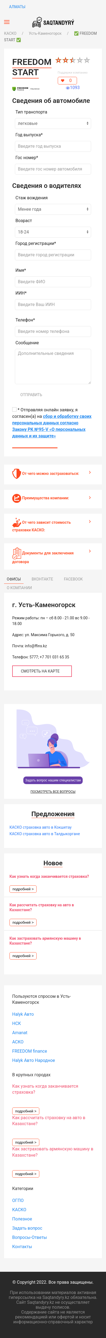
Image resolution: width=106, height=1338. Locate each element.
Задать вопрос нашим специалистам (53, 780)
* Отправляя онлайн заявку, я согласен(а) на (51, 422)
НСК (16, 1023)
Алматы (16, 7)
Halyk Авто (23, 1014)
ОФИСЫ (14, 579)
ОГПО (18, 1200)
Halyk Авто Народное (33, 1060)
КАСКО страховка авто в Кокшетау (40, 827)
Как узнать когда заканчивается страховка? (49, 876)
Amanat (19, 1032)
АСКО (18, 1041)
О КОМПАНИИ (19, 588)
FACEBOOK (73, 579)
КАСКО (10, 33)
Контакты (22, 1246)
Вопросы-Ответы (29, 1237)
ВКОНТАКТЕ (42, 579)
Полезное (22, 1219)
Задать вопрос (27, 1228)
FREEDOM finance (29, 1051)
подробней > (23, 889)
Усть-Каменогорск (45, 33)
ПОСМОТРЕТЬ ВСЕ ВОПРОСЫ (52, 792)
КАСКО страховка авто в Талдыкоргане (44, 834)
